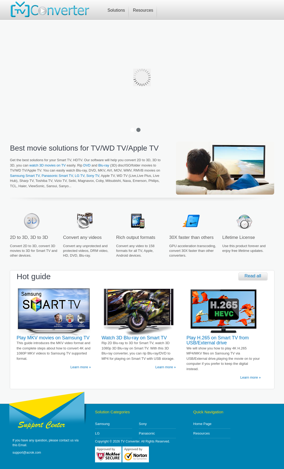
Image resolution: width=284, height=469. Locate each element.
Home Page (202, 424)
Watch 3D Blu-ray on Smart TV (134, 337)
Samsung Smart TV (25, 176)
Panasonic (147, 433)
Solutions (116, 10)
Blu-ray (103, 165)
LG (97, 433)
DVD (87, 165)
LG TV (79, 176)
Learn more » (80, 367)
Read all (252, 275)
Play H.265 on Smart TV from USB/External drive (218, 340)
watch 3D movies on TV (47, 165)
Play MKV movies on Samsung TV (53, 337)
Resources (143, 10)
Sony (143, 424)
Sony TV (92, 176)
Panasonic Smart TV (57, 176)
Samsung (102, 424)
